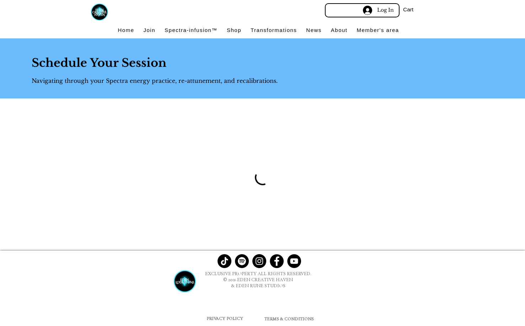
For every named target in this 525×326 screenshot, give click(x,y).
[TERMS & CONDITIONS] (289, 319)
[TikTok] (224, 261)
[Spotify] (242, 261)
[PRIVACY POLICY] (225, 318)
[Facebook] (277, 261)
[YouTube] (294, 261)
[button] (419, 9)
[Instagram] (259, 261)
